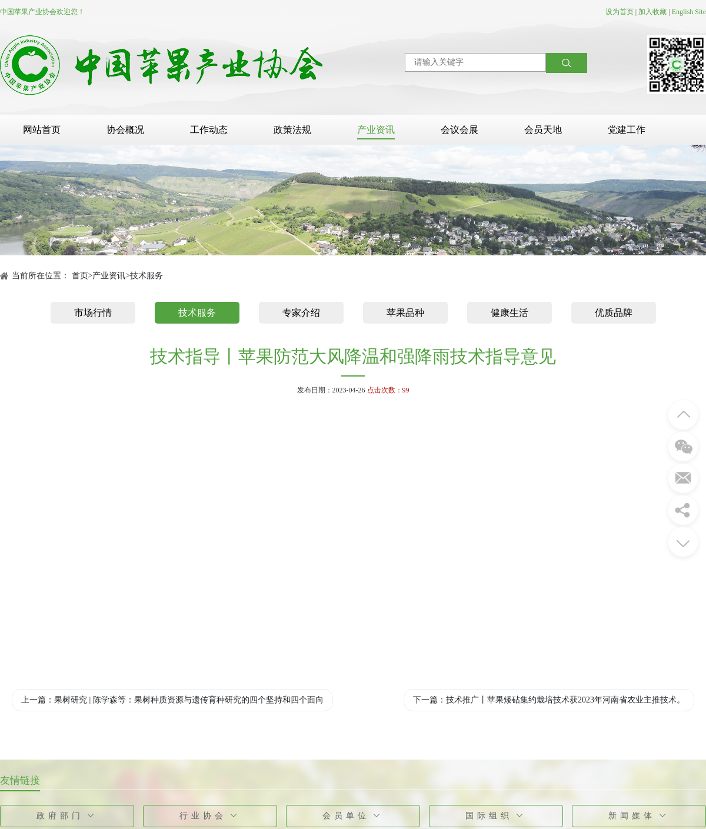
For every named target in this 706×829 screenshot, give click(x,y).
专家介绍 (301, 313)
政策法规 (292, 130)
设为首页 (619, 12)
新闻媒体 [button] (639, 815)
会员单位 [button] (353, 815)
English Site (689, 12)
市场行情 (93, 313)
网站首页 (42, 130)
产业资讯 (376, 130)
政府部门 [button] (67, 815)
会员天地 (543, 130)
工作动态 (209, 130)
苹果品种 (405, 313)
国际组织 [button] (496, 815)
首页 (80, 275)
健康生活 (509, 313)
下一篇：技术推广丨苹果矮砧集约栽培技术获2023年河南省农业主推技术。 (549, 699)
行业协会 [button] (210, 815)
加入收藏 (652, 12)
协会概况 (125, 130)
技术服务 (146, 275)
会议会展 (459, 130)
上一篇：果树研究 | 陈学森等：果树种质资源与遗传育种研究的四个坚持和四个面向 (172, 699)
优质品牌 (613, 313)
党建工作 (626, 130)
